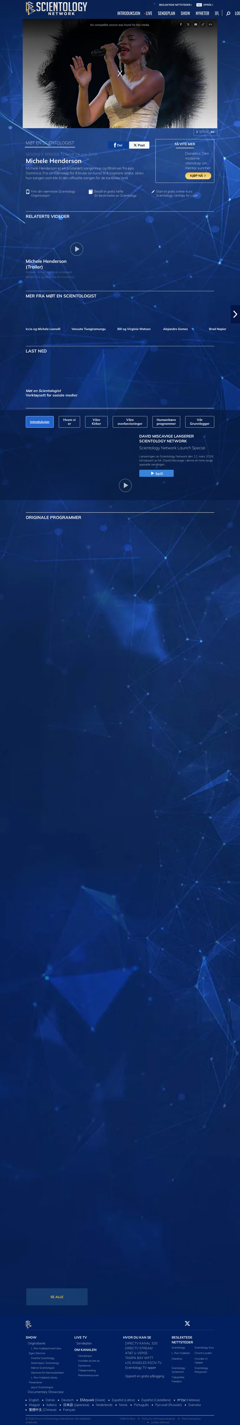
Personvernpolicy (191, 1416)
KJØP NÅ (198, 176)
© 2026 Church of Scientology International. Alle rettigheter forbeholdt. (58, 1418)
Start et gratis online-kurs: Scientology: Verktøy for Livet (176, 193)
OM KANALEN (85, 1347)
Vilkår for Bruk (127, 1416)
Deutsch (67, 1398)
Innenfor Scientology (43, 1355)
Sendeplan (84, 1341)
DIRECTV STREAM (139, 1346)
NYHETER (202, 13)
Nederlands (104, 1403)
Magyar (34, 1403)
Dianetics (177, 1356)
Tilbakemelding (87, 1368)
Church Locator (203, 1350)
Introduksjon (85, 1353)
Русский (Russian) (168, 1403)
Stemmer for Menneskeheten (47, 1370)
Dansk (50, 1398)
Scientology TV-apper (140, 1365)
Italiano (51, 1403)
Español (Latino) (123, 1398)
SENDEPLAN (166, 13)
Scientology (178, 1345)
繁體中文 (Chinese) (43, 1407)
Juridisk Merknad (160, 1419)
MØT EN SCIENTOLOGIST (50, 142)
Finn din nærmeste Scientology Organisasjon (53, 193)
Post (139, 145)
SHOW (185, 13)
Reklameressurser (88, 1373)
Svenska (194, 1403)
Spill (156, 473)
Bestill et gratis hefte (115, 193)
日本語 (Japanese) (76, 1403)
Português (141, 1403)
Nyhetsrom (84, 1363)
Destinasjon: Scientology (45, 1360)
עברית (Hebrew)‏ (188, 1398)
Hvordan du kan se (89, 1358)
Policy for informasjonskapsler (158, 1416)
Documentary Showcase (46, 1390)
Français (69, 1407)
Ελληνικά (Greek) (92, 1398)
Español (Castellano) (156, 1398)
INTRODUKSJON (128, 13)
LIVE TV (80, 1335)
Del (118, 145)
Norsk (123, 1403)
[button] (235, 314)
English (34, 1398)
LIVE (149, 13)
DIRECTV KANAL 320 (141, 1341)
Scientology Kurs (204, 1345)
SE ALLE (56, 1297)
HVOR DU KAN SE (137, 1335)
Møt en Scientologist (42, 1365)
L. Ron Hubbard (181, 1350)
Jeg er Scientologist (42, 1385)
